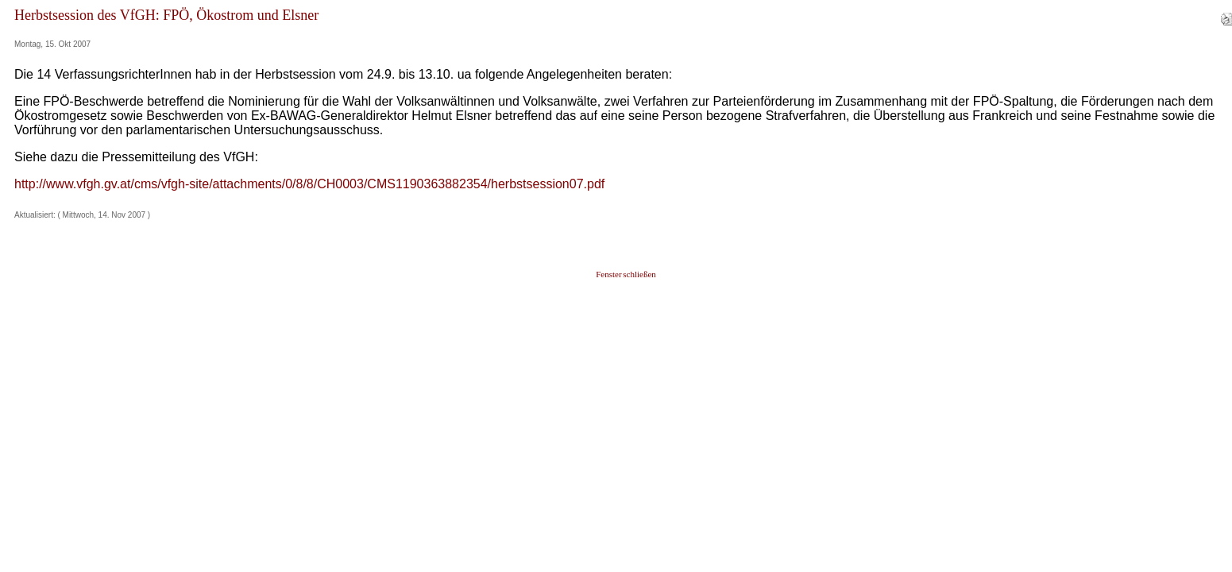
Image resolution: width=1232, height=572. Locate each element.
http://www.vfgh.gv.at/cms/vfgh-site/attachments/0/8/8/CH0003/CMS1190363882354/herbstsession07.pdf (309, 184)
